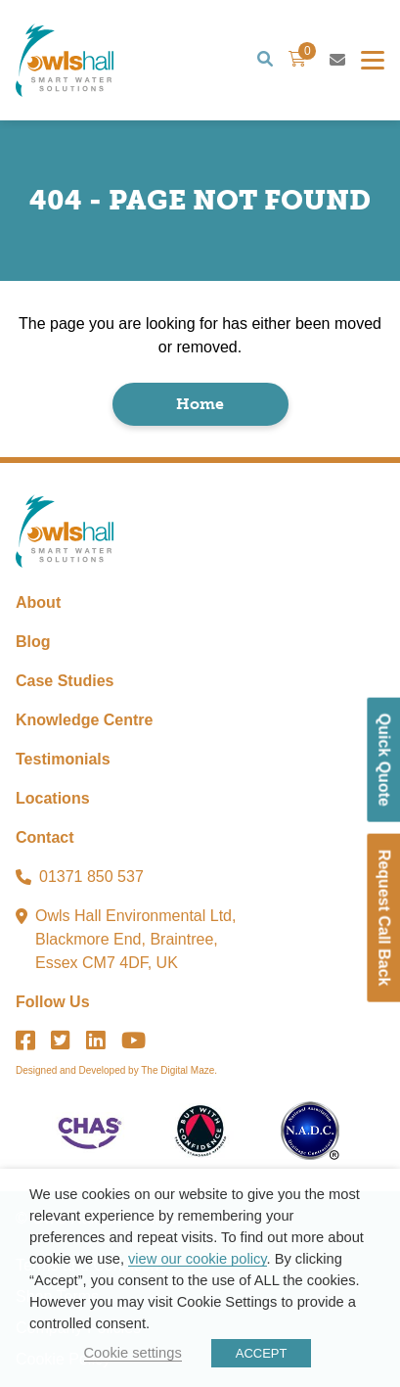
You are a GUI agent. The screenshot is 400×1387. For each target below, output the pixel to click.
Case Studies (64, 680)
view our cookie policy (197, 1259)
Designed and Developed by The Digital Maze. (116, 1070)
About (38, 602)
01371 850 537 (91, 876)
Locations (53, 798)
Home (200, 403)
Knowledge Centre (84, 720)
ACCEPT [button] (262, 1353)
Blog (33, 641)
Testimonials (63, 759)
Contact (45, 837)
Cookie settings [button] (133, 1353)
